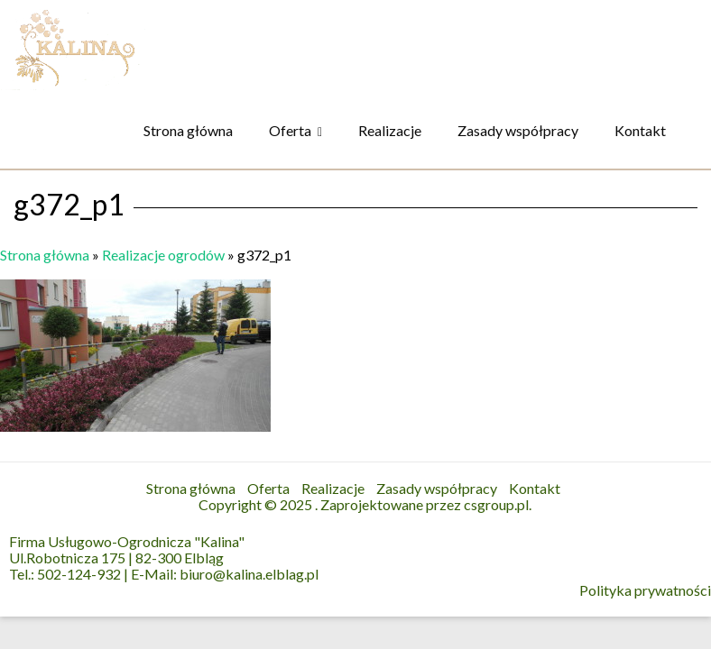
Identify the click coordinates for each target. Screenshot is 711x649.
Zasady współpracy (517, 130)
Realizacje (389, 130)
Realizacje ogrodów (163, 254)
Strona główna (188, 130)
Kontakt (640, 130)
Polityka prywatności (645, 590)
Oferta (290, 130)
